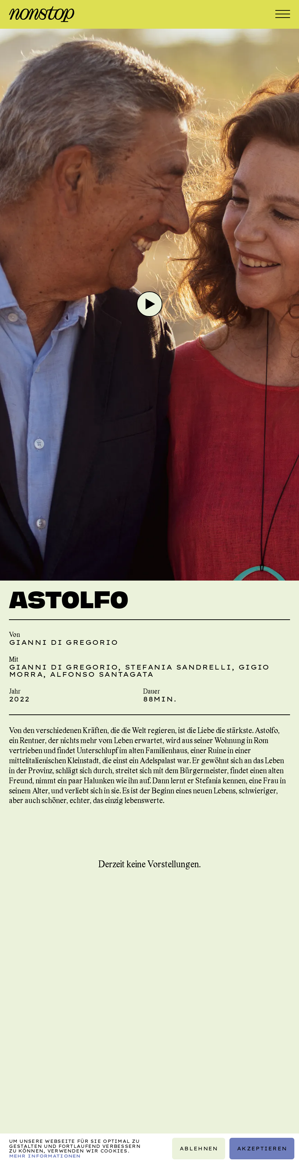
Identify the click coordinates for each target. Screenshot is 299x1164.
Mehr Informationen (45, 1156)
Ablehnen (199, 1148)
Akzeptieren (262, 1148)
